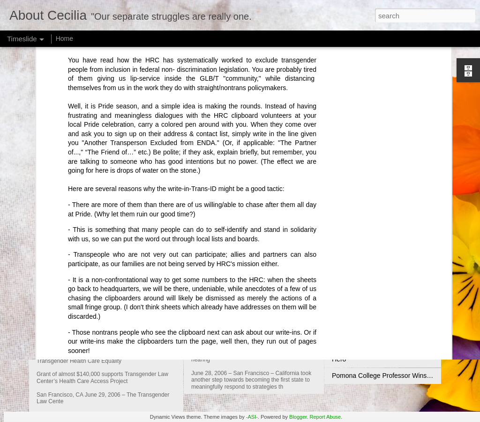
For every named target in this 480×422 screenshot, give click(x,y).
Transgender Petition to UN (371, 342)
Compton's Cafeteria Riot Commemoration (393, 293)
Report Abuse (325, 417)
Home (64, 38)
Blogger (298, 417)
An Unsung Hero (356, 326)
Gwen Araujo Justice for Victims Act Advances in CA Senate (302, 295)
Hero (339, 359)
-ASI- (252, 417)
